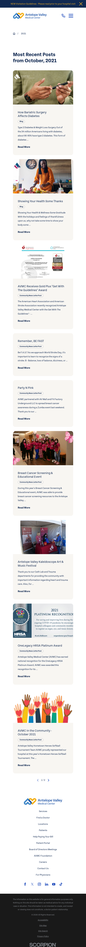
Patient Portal (43, 843)
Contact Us (43, 868)
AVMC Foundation (43, 856)
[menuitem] (43, 920)
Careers (43, 862)
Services (43, 811)
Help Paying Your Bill (43, 836)
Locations (43, 824)
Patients (43, 830)
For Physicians (43, 875)
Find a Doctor (43, 817)
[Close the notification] (80, 4)
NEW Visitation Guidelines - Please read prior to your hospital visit (43, 4)
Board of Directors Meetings (43, 849)
